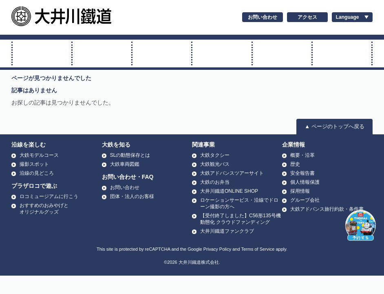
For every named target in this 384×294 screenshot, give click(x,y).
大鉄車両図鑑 (124, 164)
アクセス (307, 17)
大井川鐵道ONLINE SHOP (229, 191)
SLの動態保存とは (130, 155)
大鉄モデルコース (39, 155)
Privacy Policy (217, 249)
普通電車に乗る (162, 53)
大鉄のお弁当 (215, 182)
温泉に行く (342, 53)
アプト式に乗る (221, 53)
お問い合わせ (262, 17)
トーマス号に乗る (102, 53)
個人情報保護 (305, 182)
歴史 (295, 164)
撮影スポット (34, 164)
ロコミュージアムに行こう (49, 196)
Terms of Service (257, 249)
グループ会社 (305, 200)
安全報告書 (302, 173)
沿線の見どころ (37, 173)
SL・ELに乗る (42, 53)
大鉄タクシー (215, 155)
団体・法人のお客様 (132, 196)
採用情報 (300, 191)
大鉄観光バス (215, 164)
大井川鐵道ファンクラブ (227, 231)
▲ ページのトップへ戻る (334, 126)
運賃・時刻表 (282, 53)
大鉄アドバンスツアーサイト (232, 173)
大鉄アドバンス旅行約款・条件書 (327, 209)
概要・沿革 (302, 155)
